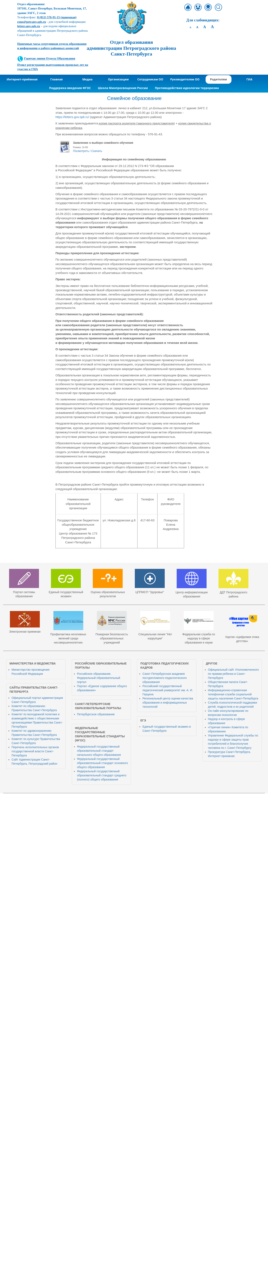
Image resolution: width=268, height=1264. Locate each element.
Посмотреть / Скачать (87, 151)
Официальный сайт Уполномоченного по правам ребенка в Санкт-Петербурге (233, 674)
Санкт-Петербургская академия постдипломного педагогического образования (164, 678)
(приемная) (56, 17)
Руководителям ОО (185, 79)
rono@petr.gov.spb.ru (31, 21)
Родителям (218, 79)
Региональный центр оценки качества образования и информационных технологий (167, 702)
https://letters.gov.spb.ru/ (72, 117)
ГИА (249, 79)
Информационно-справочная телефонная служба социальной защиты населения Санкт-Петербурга (233, 694)
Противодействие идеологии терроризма (187, 88)
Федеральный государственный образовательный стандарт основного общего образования (102, 763)
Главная (56, 79)
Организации (118, 79)
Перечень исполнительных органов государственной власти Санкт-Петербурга (35, 751)
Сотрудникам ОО (150, 79)
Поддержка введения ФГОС (70, 88)
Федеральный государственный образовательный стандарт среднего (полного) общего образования (102, 775)
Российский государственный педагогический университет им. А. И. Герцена (167, 690)
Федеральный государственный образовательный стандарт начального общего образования (99, 750)
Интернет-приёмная (22, 79)
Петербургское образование (96, 714)
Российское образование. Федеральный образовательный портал (98, 678)
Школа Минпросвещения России (123, 88)
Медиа (87, 79)
